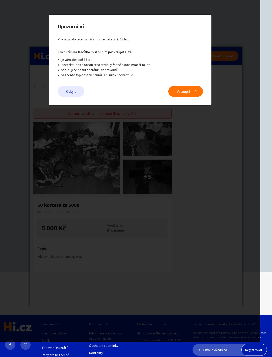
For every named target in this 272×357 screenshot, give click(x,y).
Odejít (77, 91)
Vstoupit (189, 91)
